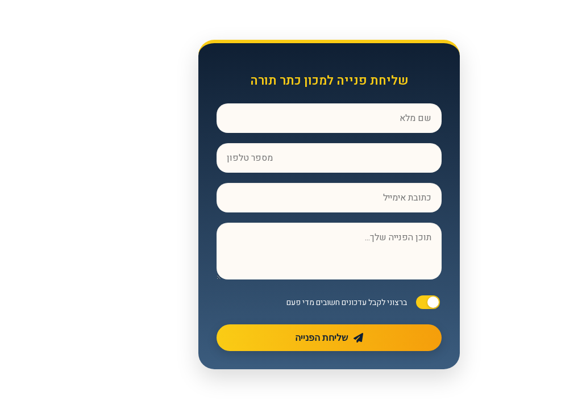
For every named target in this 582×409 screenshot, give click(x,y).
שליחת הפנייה (291, 338)
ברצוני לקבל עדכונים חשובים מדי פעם (308, 302)
